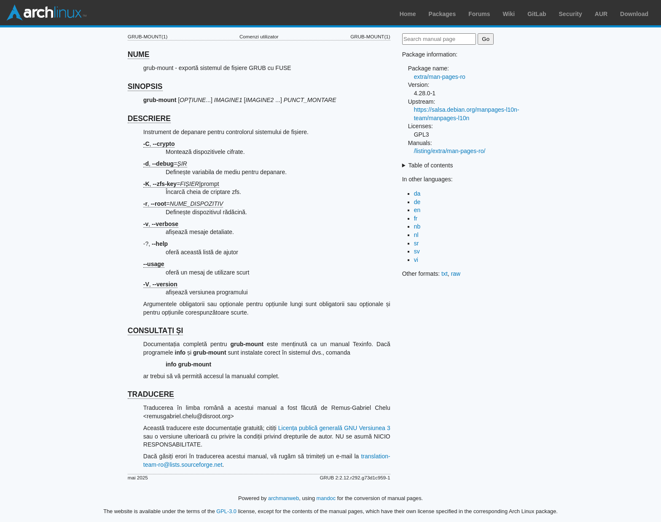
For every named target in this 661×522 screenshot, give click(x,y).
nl (416, 234)
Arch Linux (46, 12)
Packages (442, 14)
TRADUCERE (151, 394)
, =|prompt (181, 183)
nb (417, 226)
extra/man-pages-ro (439, 76)
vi (416, 259)
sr (416, 243)
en (417, 210)
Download (634, 14)
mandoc (326, 498)
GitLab (536, 14)
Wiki (509, 14)
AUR (601, 14)
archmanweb (283, 498)
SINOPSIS (145, 86)
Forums (479, 14)
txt (444, 273)
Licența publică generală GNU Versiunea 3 (334, 428)
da (417, 193)
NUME (139, 54)
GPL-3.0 (226, 511)
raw (456, 273)
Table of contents (430, 165)
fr (416, 218)
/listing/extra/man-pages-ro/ (450, 151)
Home (408, 14)
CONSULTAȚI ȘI (155, 330)
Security (570, 14)
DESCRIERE (149, 118)
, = (165, 163)
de (417, 202)
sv (417, 251)
